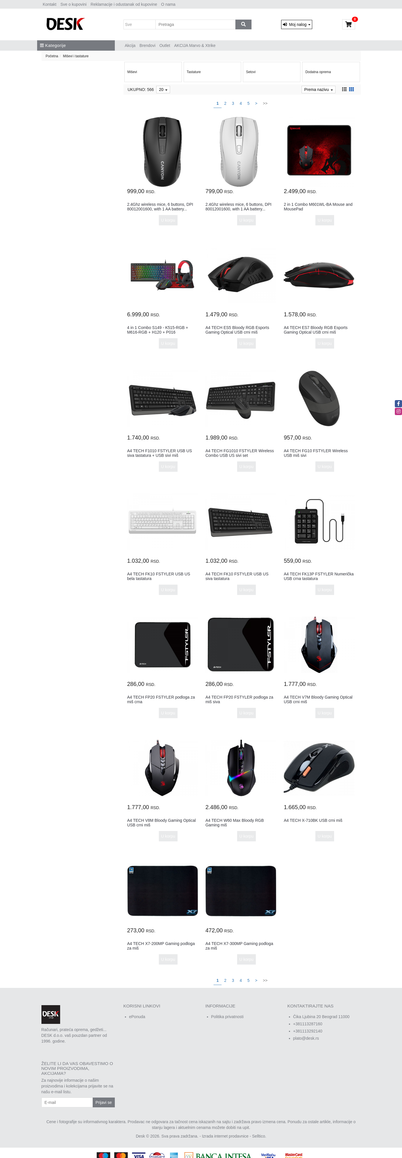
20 (163, 89)
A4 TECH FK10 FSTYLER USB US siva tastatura (236, 576)
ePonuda (137, 1016)
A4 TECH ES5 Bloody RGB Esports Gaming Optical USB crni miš (237, 329)
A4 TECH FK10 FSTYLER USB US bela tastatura (158, 576)
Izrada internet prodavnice (225, 1136)
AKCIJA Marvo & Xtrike (195, 45)
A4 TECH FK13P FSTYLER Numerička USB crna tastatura (319, 576)
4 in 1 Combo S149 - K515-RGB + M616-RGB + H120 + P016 (157, 329)
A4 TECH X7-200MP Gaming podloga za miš (161, 945)
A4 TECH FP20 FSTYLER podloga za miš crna (161, 699)
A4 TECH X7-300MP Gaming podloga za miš (239, 945)
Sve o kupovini (73, 4)
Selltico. (259, 1136)
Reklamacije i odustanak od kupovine (124, 4)
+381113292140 (308, 1031)
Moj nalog (296, 24)
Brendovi (147, 45)
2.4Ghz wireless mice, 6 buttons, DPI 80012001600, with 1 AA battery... (160, 206)
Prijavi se (104, 1102)
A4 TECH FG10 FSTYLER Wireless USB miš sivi (316, 452)
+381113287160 (308, 1024)
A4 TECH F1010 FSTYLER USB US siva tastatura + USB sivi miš (159, 452)
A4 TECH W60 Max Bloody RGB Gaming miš (234, 822)
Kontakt (49, 4)
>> (265, 103)
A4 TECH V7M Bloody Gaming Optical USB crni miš (318, 699)
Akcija (130, 45)
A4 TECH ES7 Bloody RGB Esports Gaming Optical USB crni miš (316, 329)
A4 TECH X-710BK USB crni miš (313, 820)
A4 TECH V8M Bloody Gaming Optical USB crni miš (161, 822)
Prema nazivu (318, 89)
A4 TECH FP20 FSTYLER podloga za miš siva (239, 699)
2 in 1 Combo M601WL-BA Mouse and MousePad (318, 206)
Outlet (164, 45)
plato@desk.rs (306, 1038)
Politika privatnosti (227, 1016)
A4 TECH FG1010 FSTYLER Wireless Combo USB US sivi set (239, 452)
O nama (168, 4)
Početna (52, 56)
